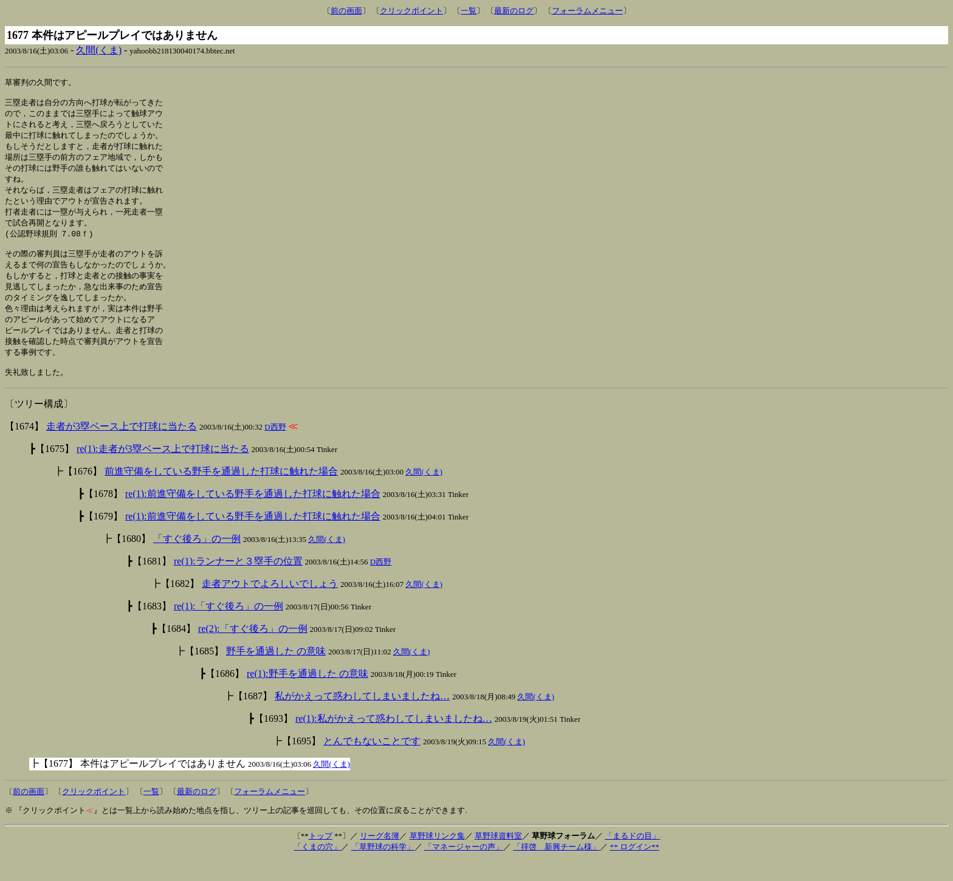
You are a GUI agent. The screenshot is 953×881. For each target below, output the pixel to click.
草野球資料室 (498, 856)
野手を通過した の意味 (276, 672)
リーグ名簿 (379, 856)
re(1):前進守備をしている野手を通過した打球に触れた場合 (252, 514)
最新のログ (514, 10)
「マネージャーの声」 (463, 867)
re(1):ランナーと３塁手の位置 (238, 582)
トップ (320, 856)
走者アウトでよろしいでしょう (270, 604)
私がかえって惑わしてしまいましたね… (362, 716)
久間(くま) (99, 50)
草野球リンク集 (437, 856)
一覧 (468, 10)
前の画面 (346, 10)
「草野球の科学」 (383, 867)
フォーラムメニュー (587, 10)
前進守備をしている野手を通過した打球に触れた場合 (221, 492)
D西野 (275, 447)
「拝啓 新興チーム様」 (556, 867)
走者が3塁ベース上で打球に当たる (121, 447)
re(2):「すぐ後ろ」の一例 (253, 649)
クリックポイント (411, 10)
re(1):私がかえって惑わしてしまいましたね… (393, 739)
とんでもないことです (372, 761)
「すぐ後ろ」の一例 (197, 559)
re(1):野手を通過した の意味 (307, 694)
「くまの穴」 (317, 867)
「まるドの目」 (632, 856)
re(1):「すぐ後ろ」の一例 (228, 627)
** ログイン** (634, 867)
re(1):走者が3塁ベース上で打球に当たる (163, 469)
